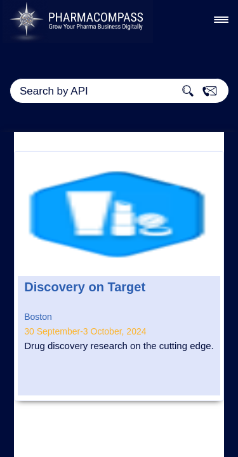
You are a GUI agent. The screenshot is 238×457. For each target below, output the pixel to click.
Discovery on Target (84, 287)
